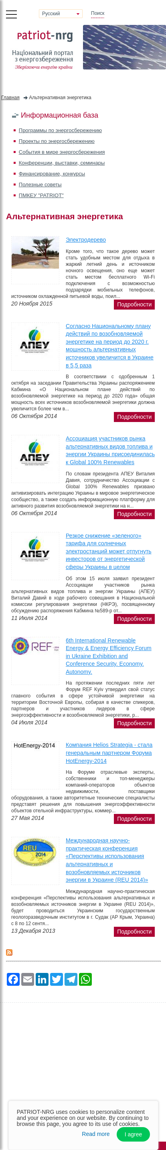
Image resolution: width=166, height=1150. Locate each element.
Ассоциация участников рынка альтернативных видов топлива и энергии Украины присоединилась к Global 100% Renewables (110, 450)
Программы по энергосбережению (60, 130)
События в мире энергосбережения (62, 152)
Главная (10, 97)
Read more (95, 1134)
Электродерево (86, 240)
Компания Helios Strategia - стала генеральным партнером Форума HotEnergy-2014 (109, 753)
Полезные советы (40, 184)
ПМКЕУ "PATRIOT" (41, 195)
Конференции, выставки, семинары (62, 163)
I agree (133, 1134)
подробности (134, 304)
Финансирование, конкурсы (52, 174)
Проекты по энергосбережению (57, 141)
